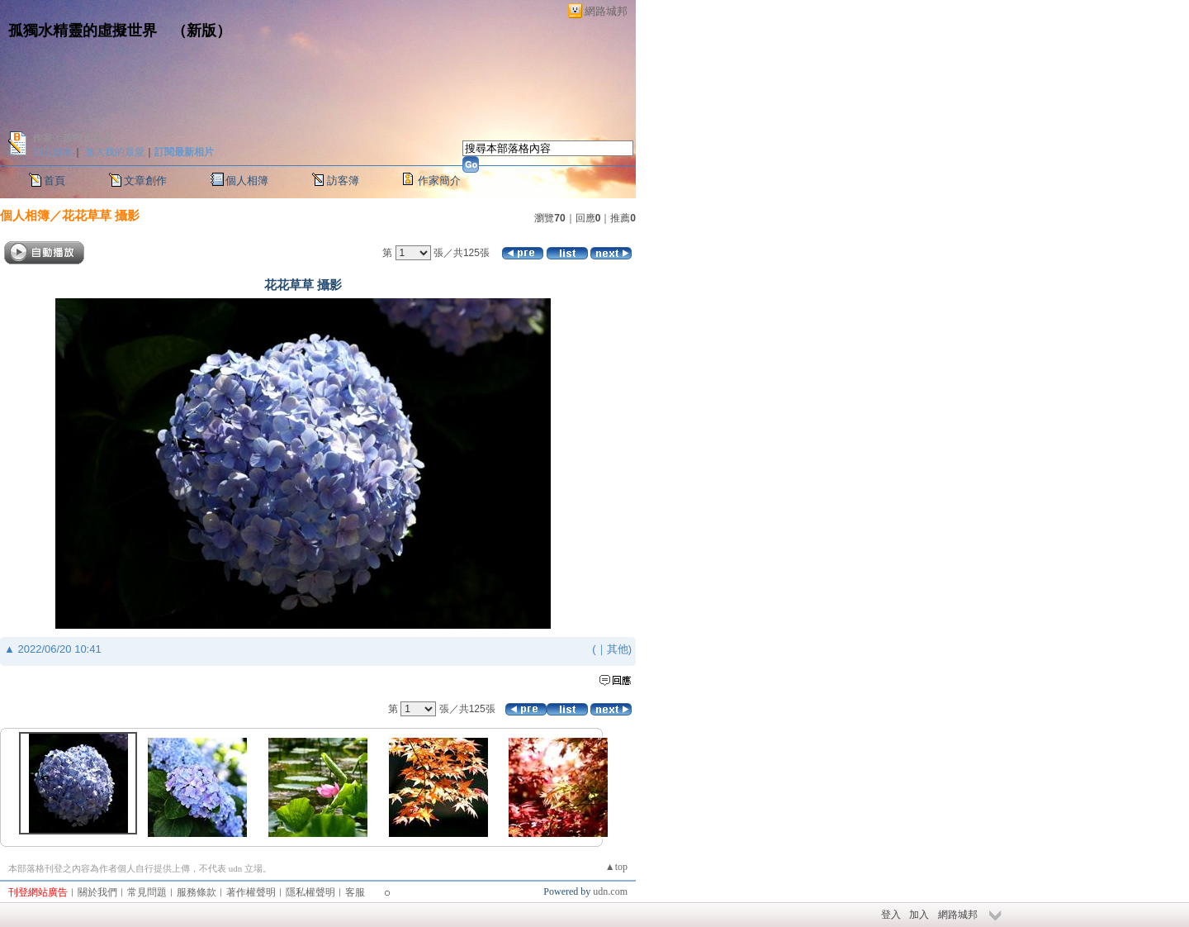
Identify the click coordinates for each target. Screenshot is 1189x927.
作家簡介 (439, 180)
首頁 (54, 180)
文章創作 (145, 180)
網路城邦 (606, 11)
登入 (891, 914)
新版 (201, 30)
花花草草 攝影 (101, 215)
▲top (616, 866)
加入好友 (53, 152)
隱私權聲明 (310, 892)
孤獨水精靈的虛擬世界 (82, 30)
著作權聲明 (251, 892)
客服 (355, 892)
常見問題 (147, 892)
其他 (617, 649)
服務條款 (196, 892)
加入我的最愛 (114, 152)
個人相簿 (246, 180)
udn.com (610, 891)
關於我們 (97, 892)
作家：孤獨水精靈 (72, 138)
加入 (919, 914)
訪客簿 (343, 180)
